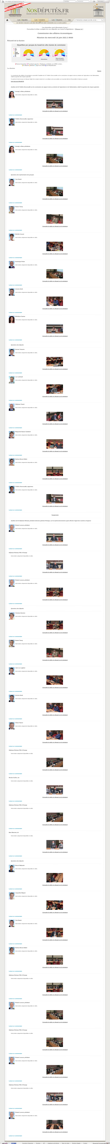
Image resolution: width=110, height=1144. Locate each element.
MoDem (32, 65)
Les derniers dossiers (22, 22)
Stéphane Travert (19, 404)
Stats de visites (65, 1143)
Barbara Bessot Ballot (21, 459)
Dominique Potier (20, 261)
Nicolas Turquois (19, 349)
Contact (85, 1143)
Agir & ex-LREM (40, 65)
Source (99, 71)
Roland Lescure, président (22, 525)
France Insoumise (21, 64)
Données (38, 1143)
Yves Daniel (18, 179)
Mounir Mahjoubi (19, 865)
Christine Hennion (20, 613)
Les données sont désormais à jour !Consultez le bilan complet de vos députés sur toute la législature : (55, 28)
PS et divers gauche (33, 64)
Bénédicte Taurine (20, 316)
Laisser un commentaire (15, 115)
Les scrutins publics (61, 22)
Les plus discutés (35, 22)
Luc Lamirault (19, 376)
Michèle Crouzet (19, 234)
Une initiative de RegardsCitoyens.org (14, 1)
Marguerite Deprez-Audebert (23, 431)
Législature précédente (53, 1143)
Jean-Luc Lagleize (20, 667)
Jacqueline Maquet (20, 892)
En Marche (26, 65)
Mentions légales (76, 1143)
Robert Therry (19, 206)
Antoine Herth (19, 289)
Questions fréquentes (27, 1143)
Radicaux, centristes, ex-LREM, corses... (51, 64)
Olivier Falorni (19, 722)
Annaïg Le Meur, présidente (22, 91)
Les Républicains (51, 65)
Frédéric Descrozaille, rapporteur (24, 119)
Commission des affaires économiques (55, 33)
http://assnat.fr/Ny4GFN (17, 81)
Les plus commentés (48, 22)
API (44, 1143)
